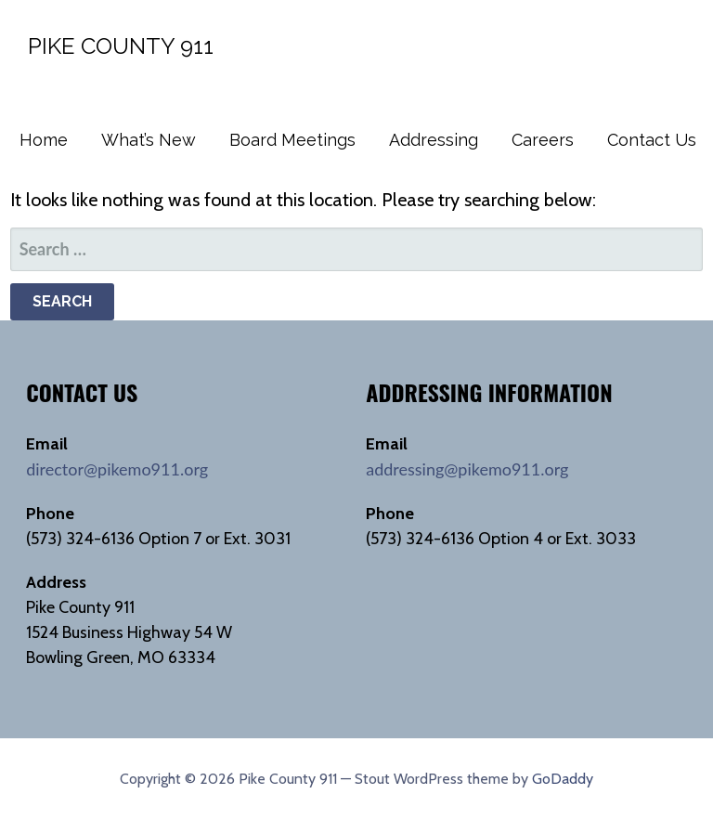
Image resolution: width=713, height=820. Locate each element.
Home (43, 140)
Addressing (433, 140)
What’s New (148, 140)
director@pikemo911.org (117, 469)
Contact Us (651, 140)
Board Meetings (292, 140)
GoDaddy (562, 778)
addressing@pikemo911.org (467, 469)
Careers (543, 140)
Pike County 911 (121, 46)
